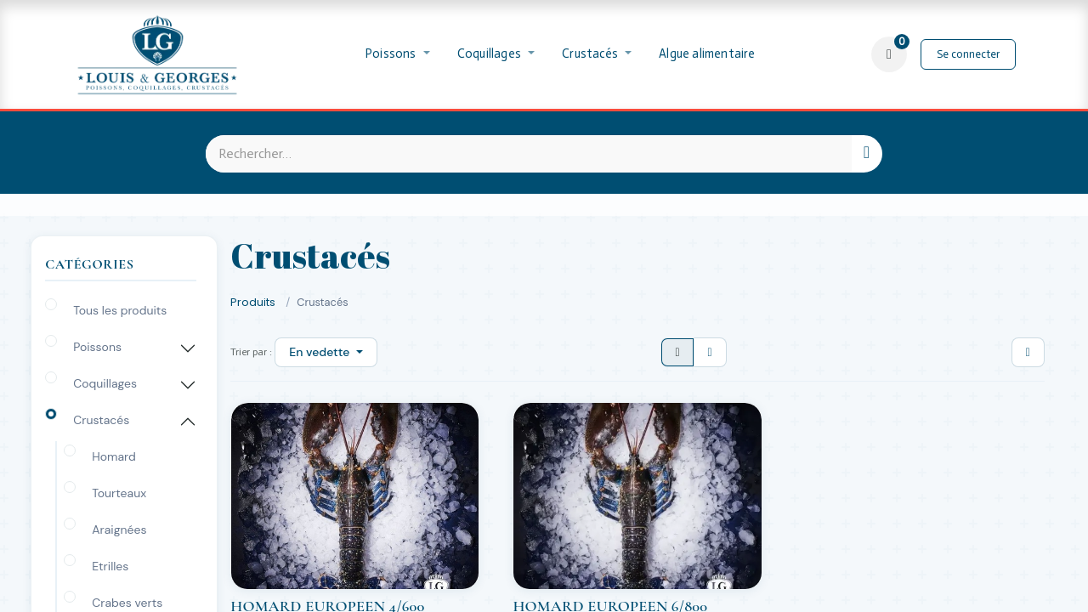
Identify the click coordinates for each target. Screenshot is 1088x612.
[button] (326, 352)
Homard (114, 456)
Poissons (97, 346)
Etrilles (110, 566)
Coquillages (105, 383)
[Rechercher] (866, 154)
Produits (252, 302)
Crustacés (101, 420)
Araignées (119, 529)
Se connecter (968, 54)
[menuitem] (398, 54)
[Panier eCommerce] (889, 54)
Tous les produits (120, 310)
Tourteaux (119, 493)
